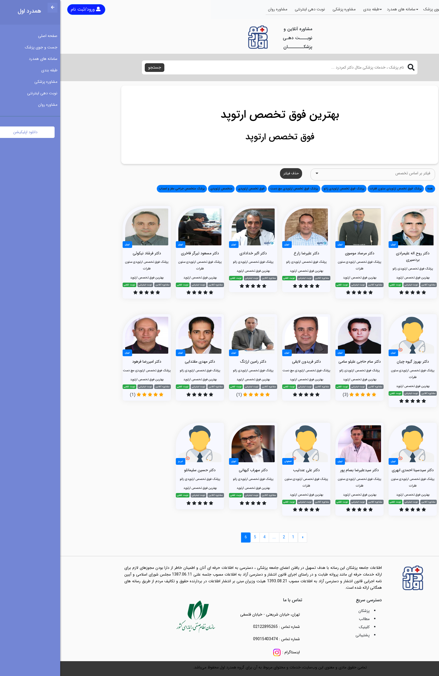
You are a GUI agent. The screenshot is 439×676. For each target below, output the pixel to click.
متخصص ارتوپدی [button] (161, 188)
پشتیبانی (302, 635)
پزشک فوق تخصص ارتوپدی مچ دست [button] (234, 188)
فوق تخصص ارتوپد (219, 137)
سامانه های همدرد (341, 9)
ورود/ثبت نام (25, 9)
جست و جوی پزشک (379, 9)
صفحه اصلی (412, 9)
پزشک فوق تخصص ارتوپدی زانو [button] (283, 188)
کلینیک (304, 627)
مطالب (304, 619)
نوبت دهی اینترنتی (250, 9)
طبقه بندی (311, 9)
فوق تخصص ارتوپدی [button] (191, 188)
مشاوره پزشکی (283, 9)
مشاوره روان (217, 9)
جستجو (94, 67)
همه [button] (370, 188)
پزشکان (303, 611)
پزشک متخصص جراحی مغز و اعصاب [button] (121, 188)
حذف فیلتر (231, 173)
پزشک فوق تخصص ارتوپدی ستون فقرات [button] (335, 188)
